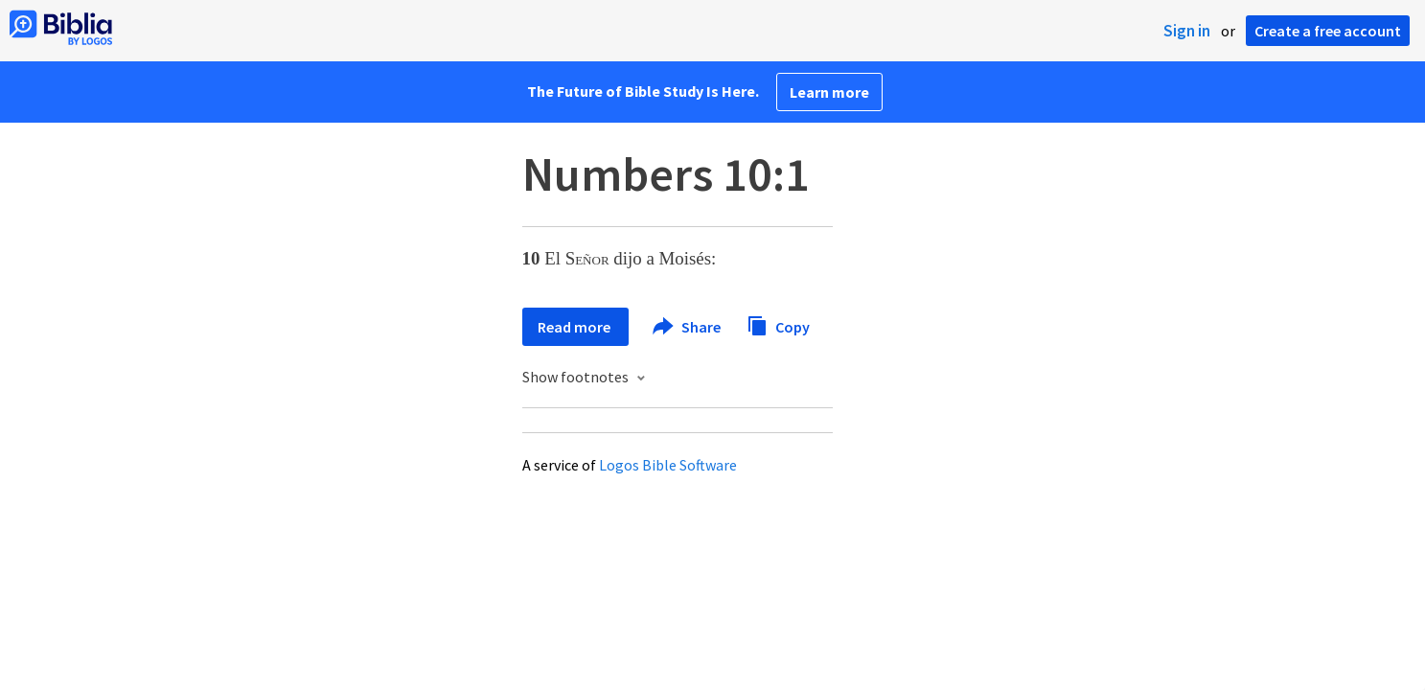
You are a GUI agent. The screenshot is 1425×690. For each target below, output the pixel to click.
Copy (778, 324)
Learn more (829, 92)
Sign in (1186, 30)
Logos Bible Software (668, 464)
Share (688, 326)
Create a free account (1327, 30)
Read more (575, 326)
